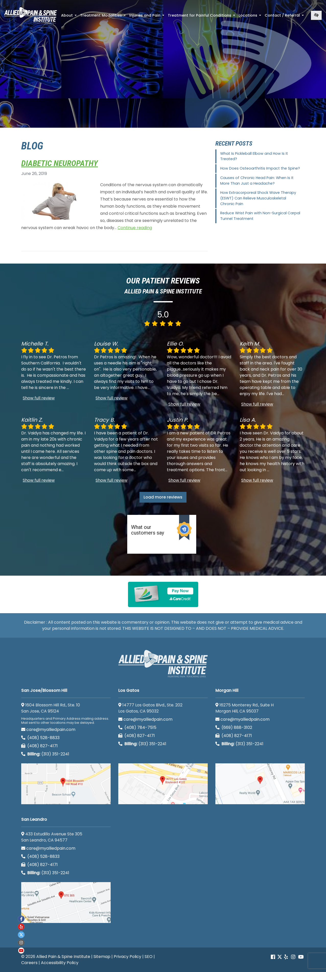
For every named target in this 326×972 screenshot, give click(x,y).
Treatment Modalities (103, 17)
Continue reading (135, 228)
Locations (250, 17)
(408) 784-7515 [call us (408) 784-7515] (137, 727)
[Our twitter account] (21, 934)
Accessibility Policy (59, 963)
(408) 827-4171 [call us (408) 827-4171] (39, 746)
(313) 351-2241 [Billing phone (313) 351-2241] (45, 754)
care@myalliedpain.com (48, 729)
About (69, 17)
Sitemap (102, 956)
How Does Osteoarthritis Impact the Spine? (260, 168)
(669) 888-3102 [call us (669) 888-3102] (234, 727)
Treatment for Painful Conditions (202, 17)
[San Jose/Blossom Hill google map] (66, 783)
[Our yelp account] (286, 957)
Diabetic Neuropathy (59, 163)
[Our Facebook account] (273, 957)
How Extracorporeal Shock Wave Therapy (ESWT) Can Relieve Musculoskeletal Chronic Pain (258, 198)
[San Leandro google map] (66, 902)
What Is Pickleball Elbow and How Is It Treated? (254, 156)
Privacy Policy (127, 956)
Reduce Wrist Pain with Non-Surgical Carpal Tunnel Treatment (260, 215)
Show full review (39, 398)
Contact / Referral (285, 17)
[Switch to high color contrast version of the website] (316, 15)
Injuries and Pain (147, 17)
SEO (149, 956)
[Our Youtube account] (301, 957)
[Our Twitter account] (279, 957)
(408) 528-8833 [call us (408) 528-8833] (40, 738)
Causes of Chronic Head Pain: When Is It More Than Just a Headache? (257, 180)
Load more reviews (163, 497)
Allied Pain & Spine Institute (63, 956)
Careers (29, 963)
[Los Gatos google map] (163, 783)
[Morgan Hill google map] (260, 783)
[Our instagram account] (293, 957)
